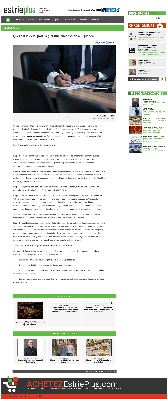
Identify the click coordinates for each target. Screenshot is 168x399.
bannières (31, 388)
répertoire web (51, 388)
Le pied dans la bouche (146, 64)
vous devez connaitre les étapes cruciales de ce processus (50, 136)
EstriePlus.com (16, 396)
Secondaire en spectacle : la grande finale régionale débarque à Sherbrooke (153, 130)
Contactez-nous (73, 10)
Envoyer (111, 42)
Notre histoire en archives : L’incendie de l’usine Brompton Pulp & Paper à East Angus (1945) (151, 52)
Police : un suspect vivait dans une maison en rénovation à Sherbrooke (154, 113)
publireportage (64, 388)
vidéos (101, 388)
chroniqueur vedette (113, 388)
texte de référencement (80, 388)
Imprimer (102, 42)
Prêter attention (143, 73)
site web (94, 388)
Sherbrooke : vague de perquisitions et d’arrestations (154, 149)
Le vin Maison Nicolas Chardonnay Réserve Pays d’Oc (151, 38)
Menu (19, 19)
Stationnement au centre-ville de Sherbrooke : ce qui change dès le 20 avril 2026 (154, 140)
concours (40, 388)
